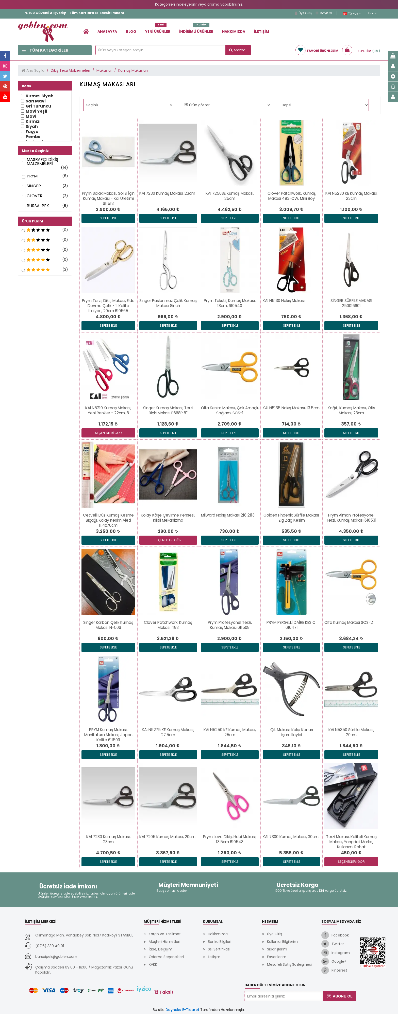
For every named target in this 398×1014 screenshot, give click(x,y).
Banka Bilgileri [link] (219, 941)
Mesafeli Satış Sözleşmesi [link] (289, 964)
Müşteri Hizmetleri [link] (164, 941)
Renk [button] (26, 85)
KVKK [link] (153, 964)
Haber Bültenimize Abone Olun (275, 985)
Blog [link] (131, 31)
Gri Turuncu (38, 106)
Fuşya (32, 132)
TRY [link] (372, 13)
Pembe (33, 137)
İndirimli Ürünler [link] (196, 29)
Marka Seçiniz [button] (35, 150)
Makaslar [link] (104, 70)
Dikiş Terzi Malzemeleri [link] (70, 70)
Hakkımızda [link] (233, 31)
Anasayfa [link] (107, 31)
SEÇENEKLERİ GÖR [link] (108, 433)
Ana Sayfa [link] (35, 70)
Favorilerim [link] (276, 956)
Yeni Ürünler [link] (157, 29)
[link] (86, 31)
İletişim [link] (261, 31)
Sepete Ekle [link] (108, 218)
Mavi (31, 116)
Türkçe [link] (352, 13)
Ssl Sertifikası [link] (219, 949)
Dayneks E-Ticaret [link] (182, 1009)
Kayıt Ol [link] (324, 13)
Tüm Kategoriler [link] (45, 50)
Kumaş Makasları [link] (133, 70)
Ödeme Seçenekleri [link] (166, 956)
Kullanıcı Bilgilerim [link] (282, 941)
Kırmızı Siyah (40, 96)
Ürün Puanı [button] (32, 221)
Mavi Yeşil (36, 111)
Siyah (32, 127)
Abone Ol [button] (340, 996)
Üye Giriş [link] (303, 13)
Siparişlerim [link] (277, 949)
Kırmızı (33, 121)
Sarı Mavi (36, 101)
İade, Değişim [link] (160, 949)
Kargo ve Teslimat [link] (165, 933)
